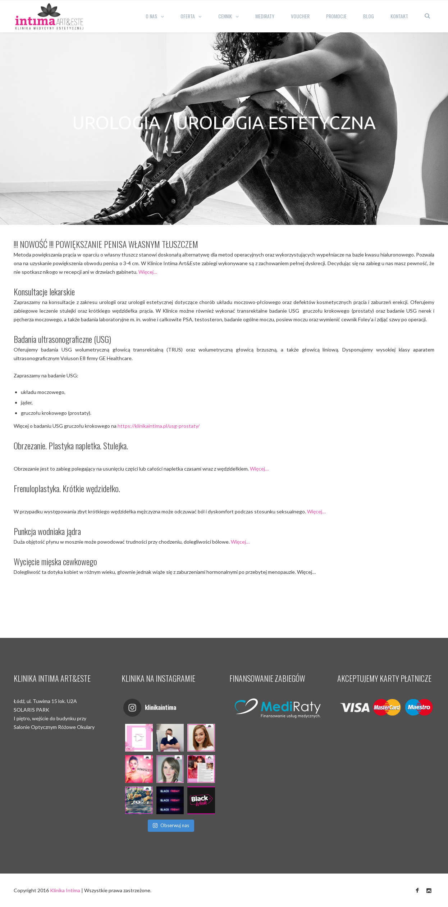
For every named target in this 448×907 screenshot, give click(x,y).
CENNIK (225, 16)
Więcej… (147, 272)
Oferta (187, 16)
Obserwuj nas (171, 825)
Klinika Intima (65, 890)
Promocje (336, 16)
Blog (368, 16)
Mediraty (264, 16)
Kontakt (399, 16)
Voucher (300, 16)
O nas (151, 16)
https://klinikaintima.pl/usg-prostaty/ (159, 426)
